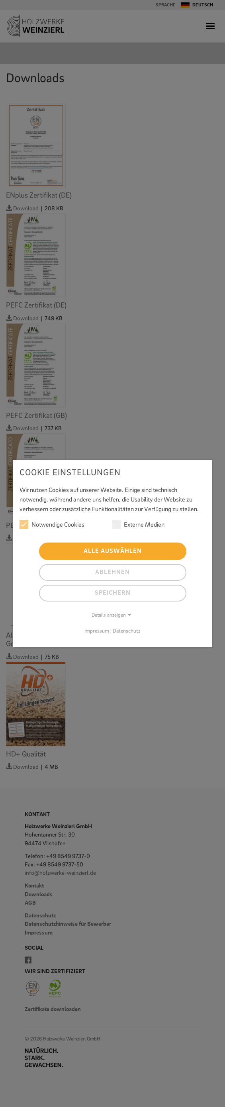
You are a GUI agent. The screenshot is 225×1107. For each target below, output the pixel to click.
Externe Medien (138, 524)
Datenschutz (127, 631)
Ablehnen (112, 572)
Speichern (113, 593)
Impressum (96, 631)
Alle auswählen (113, 551)
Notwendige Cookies (52, 524)
